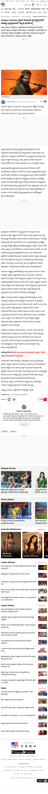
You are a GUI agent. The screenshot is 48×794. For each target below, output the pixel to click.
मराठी (17, 1)
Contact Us (13, 756)
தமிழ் (37, 1)
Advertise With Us (31, 756)
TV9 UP (41, 770)
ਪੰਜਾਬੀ (32, 1)
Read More (24, 425)
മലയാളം (42, 1)
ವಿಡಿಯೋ (7, 12)
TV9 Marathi (21, 767)
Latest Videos (7, 606)
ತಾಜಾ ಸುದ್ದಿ (7, 9)
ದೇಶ (43, 9)
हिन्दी (7, 1)
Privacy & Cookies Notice (9, 759)
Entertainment (15, 17)
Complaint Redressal (39, 759)
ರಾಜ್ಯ (13, 9)
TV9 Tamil (24, 770)
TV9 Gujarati (7, 770)
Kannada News (5, 17)
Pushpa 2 (13, 432)
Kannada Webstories (11, 529)
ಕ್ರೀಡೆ (39, 12)
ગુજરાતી (22, 1)
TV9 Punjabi (16, 770)
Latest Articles (8, 562)
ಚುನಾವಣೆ (21, 12)
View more (42, 563)
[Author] (3, 102)
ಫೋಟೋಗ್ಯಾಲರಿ (36, 9)
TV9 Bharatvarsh (10, 767)
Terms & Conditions (25, 759)
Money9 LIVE (28, 774)
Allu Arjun (4, 432)
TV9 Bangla (38, 767)
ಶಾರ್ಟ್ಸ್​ (14, 12)
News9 (3, 1)
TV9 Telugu (29, 767)
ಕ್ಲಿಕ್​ (27, 390)
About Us (21, 756)
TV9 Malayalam (33, 770)
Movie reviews (26, 17)
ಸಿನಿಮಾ (27, 9)
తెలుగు (13, 1)
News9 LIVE (18, 774)
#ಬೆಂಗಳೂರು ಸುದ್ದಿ (31, 12)
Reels (3, 688)
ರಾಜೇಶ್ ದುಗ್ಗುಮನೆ (11, 102)
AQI (29, 5)
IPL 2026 (21, 9)
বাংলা (27, 1)
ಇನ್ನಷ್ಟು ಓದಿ (42, 529)
